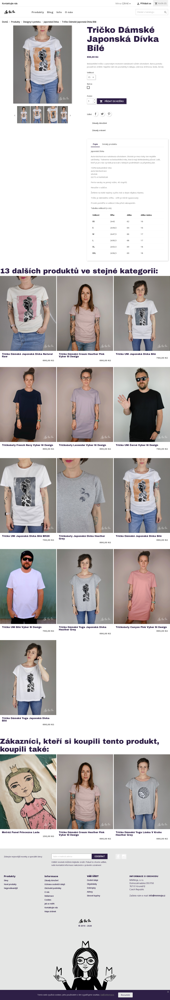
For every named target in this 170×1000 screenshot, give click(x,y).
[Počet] (90, 101)
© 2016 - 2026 (85, 925)
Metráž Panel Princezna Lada (21, 832)
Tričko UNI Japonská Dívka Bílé (136, 354)
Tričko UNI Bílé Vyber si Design (22, 627)
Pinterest (109, 113)
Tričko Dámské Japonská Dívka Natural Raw (27, 355)
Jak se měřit (49, 903)
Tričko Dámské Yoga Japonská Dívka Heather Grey (82, 628)
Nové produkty (10, 884)
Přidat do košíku (112, 101)
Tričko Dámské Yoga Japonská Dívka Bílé (25, 719)
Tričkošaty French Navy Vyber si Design (27, 445)
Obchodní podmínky (52, 888)
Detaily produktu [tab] (109, 144)
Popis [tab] (95, 144)
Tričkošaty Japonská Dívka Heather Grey (82, 537)
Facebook (118, 856)
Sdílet (95, 113)
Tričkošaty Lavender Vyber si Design (82, 445)
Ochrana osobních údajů (54, 884)
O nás (69, 12)
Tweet (102, 113)
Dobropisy (91, 888)
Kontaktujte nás (9, 3)
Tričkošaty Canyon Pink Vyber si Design (141, 627)
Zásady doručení (51, 880)
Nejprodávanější (11, 888)
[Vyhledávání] (152, 12)
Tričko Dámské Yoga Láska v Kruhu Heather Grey (139, 833)
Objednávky (92, 884)
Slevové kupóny (93, 895)
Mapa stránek (50, 911)
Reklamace (49, 896)
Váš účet (93, 876)
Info (59, 12)
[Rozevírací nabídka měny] (127, 3)
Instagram (123, 856)
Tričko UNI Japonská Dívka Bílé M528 (26, 536)
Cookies (47, 900)
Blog (50, 12)
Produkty (38, 12)
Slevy (6, 880)
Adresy (90, 892)
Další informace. (107, 994)
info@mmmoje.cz (157, 895)
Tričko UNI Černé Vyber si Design (137, 445)
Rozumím (125, 995)
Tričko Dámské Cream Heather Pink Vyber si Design (81, 355)
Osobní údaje (92, 880)
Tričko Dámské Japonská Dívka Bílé (139, 536)
